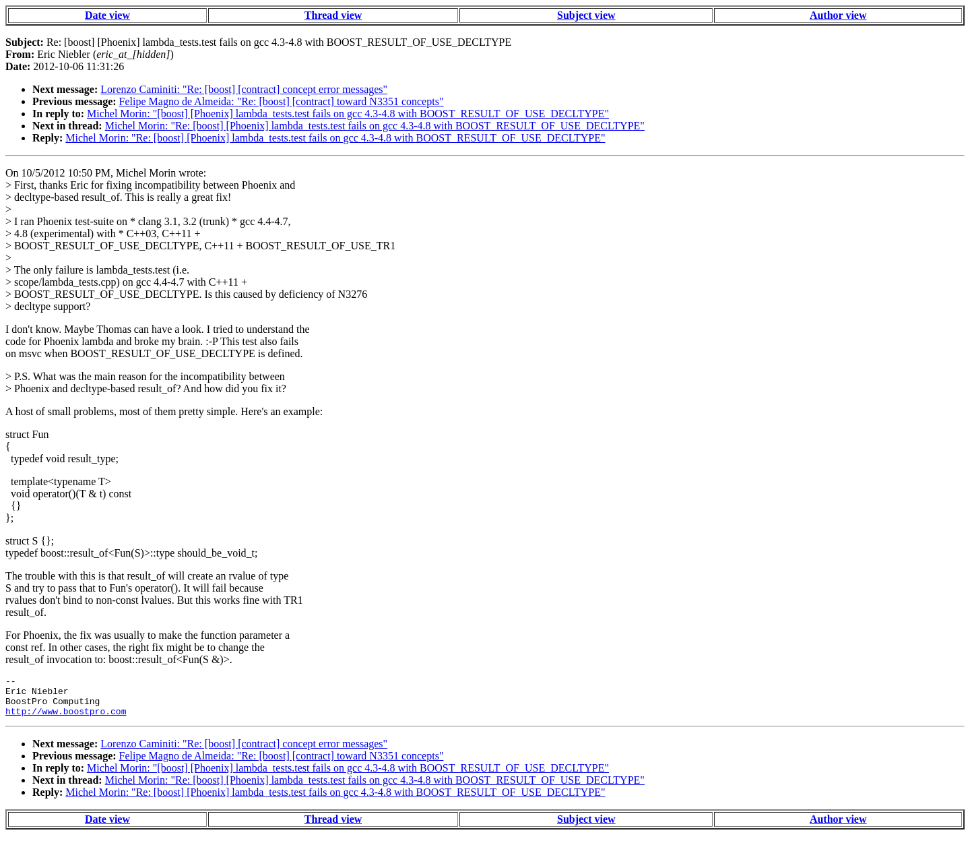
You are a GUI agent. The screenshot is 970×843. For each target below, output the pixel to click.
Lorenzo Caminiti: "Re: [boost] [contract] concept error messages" (243, 89)
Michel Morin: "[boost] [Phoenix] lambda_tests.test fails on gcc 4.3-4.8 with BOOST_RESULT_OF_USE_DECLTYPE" (348, 113)
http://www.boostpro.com (65, 719)
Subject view (586, 15)
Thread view (333, 15)
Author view (838, 15)
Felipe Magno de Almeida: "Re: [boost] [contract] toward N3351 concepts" (281, 101)
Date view (107, 15)
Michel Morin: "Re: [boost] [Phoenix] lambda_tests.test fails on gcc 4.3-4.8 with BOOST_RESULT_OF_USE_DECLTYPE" (375, 125)
